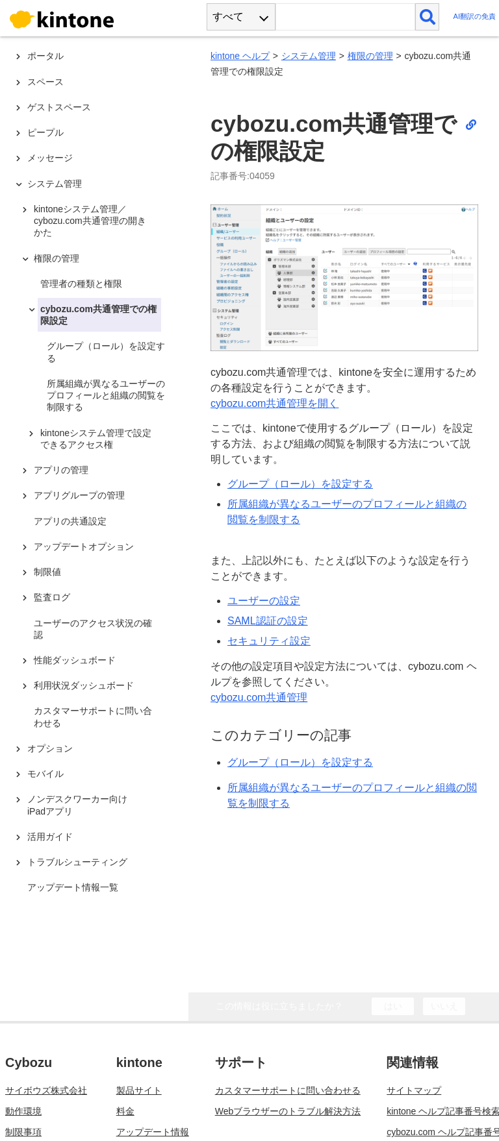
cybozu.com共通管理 (259, 697)
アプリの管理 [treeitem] (61, 470)
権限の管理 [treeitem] (56, 258)
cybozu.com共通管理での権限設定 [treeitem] (98, 315)
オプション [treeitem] (50, 748)
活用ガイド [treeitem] (50, 836)
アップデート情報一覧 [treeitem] (72, 887)
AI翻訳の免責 (474, 16)
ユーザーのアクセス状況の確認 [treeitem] (93, 629)
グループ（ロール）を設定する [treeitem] (106, 352)
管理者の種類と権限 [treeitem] (81, 283)
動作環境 (23, 1082)
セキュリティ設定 (269, 640)
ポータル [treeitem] (45, 56)
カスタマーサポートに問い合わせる (288, 1062)
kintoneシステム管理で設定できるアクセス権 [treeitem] (95, 439)
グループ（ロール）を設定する (300, 483)
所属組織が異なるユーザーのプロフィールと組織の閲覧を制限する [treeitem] (106, 395)
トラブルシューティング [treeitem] (77, 862)
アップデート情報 (152, 1103)
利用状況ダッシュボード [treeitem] (84, 685)
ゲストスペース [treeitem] (59, 107)
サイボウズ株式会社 (46, 1062)
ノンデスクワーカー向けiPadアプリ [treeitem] (77, 805)
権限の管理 (370, 56)
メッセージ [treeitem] (50, 158)
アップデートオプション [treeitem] (84, 546)
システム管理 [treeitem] (54, 183)
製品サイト (139, 1062)
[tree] (97, 468)
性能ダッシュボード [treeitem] (75, 660)
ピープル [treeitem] (45, 132)
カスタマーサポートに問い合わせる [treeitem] (93, 716)
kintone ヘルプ (240, 56)
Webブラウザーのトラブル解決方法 (288, 1082)
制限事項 (23, 1103)
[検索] (427, 17)
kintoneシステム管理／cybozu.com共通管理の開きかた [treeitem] (90, 221)
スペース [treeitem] (45, 82)
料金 (125, 1082)
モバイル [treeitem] (45, 773)
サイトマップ (414, 1062)
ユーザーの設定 (263, 600)
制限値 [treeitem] (47, 572)
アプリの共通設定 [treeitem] (70, 521)
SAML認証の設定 (267, 620)
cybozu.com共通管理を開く (275, 403)
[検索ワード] (345, 17)
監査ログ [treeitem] (52, 597)
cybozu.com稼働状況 (47, 1124)
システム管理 (308, 56)
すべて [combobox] (228, 16)
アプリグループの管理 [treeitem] (79, 495)
